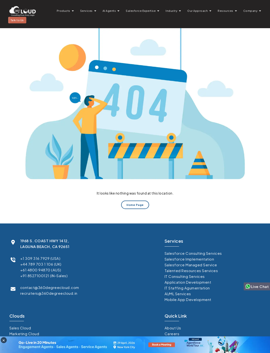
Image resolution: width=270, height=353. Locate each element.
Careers (172, 333)
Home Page (135, 204)
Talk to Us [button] (17, 20)
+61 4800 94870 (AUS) (40, 270)
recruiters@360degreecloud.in (48, 293)
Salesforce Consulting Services (193, 253)
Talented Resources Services (191, 270)
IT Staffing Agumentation (187, 288)
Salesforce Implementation (189, 259)
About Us (173, 328)
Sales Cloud (20, 328)
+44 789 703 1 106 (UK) (41, 264)
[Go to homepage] (22, 11)
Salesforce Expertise (141, 10)
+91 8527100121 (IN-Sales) (44, 275)
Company (250, 10)
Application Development (188, 282)
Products (63, 10)
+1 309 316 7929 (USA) (40, 258)
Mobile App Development (188, 299)
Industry (171, 10)
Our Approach (197, 10)
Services (86, 10)
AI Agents (109, 10)
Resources (225, 10)
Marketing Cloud (24, 333)
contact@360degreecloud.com (49, 287)
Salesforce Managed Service (191, 264)
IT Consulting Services (185, 276)
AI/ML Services (178, 293)
